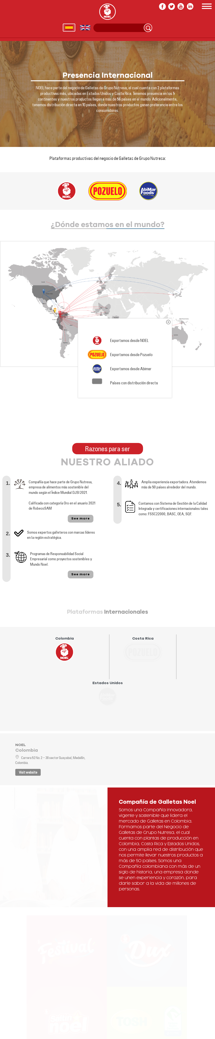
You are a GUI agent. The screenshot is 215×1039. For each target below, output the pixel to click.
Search (148, 28)
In (190, 6)
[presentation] (64, 648)
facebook (162, 6)
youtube (180, 6)
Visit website (28, 772)
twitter (171, 6)
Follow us (20, 1025)
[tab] (69, 656)
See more (80, 518)
